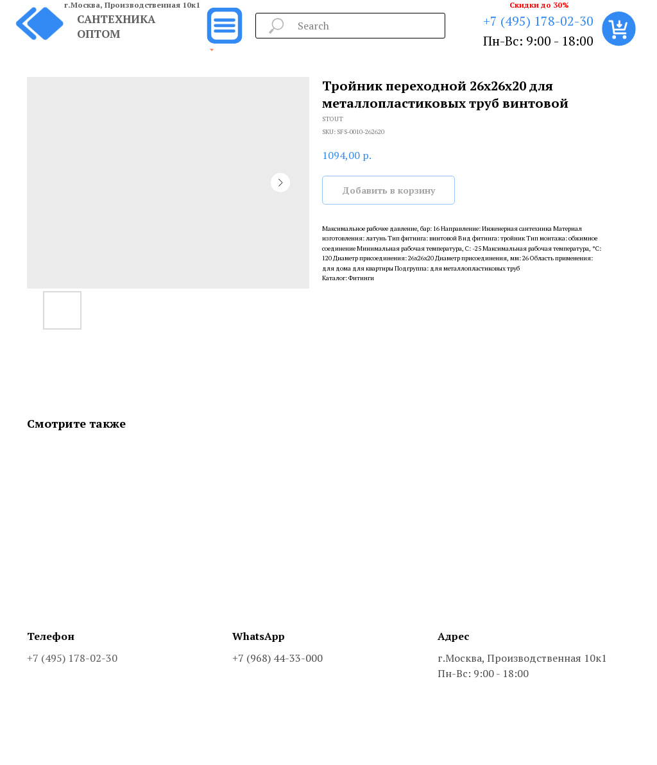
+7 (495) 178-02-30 (538, 20)
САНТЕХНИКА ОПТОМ (116, 26)
